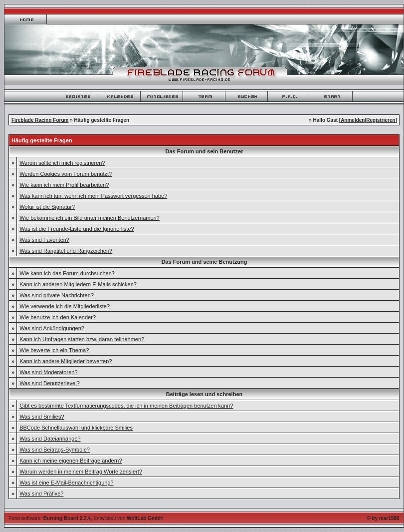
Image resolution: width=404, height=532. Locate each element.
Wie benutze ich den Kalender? (57, 317)
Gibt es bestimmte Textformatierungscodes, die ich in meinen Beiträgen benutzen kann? (126, 406)
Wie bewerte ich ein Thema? (54, 350)
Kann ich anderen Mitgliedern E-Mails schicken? (78, 284)
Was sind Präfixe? (41, 494)
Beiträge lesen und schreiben (204, 394)
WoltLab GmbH (145, 518)
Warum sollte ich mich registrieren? (62, 163)
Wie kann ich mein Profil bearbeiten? (64, 185)
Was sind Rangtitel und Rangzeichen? (65, 251)
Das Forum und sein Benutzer (204, 151)
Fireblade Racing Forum (39, 120)
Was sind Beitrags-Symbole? (54, 450)
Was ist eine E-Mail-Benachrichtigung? (66, 483)
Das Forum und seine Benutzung (204, 262)
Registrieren (380, 120)
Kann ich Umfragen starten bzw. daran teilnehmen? (81, 339)
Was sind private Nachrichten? (56, 295)
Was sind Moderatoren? (48, 372)
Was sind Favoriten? (44, 240)
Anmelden (353, 120)
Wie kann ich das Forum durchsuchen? (67, 273)
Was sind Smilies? (41, 417)
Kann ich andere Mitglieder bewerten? (65, 361)
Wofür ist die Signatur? (47, 207)
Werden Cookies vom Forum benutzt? (65, 174)
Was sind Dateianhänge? (50, 439)
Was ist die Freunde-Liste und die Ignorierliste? (76, 229)
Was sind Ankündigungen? (51, 328)
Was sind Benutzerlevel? (49, 383)
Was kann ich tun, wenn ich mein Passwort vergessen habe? (93, 196)
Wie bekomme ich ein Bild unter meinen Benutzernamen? (89, 218)
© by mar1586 (383, 518)
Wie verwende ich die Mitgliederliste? (64, 306)
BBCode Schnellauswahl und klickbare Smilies (76, 428)
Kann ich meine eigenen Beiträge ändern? (70, 461)
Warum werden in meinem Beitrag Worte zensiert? (80, 472)
